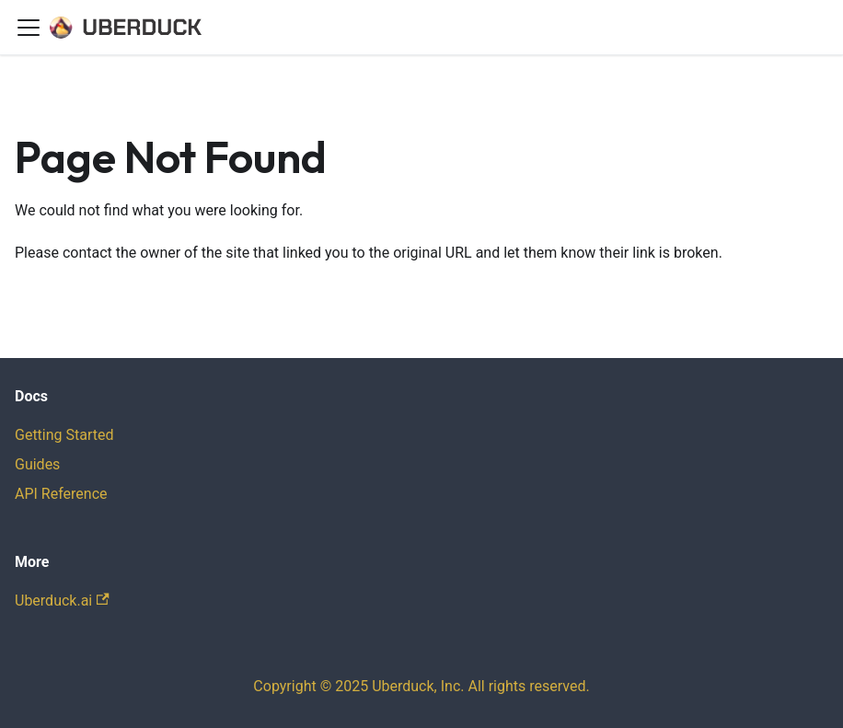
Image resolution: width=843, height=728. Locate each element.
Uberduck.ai (62, 600)
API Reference (61, 494)
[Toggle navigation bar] (28, 27)
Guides (37, 464)
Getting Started (64, 435)
